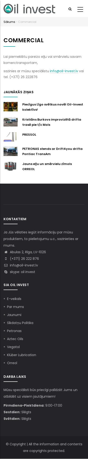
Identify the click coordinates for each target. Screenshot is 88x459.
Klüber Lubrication (21, 355)
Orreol (12, 363)
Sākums (9, 22)
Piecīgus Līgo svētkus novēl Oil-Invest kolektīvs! (52, 107)
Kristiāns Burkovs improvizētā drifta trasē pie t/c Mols (51, 122)
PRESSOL (29, 134)
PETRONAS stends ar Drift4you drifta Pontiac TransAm (52, 151)
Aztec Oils (15, 339)
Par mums (15, 306)
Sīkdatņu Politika (20, 322)
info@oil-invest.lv (64, 71)
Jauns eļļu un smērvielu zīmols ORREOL (47, 166)
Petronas (14, 330)
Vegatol (13, 347)
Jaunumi (14, 314)
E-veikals (14, 298)
